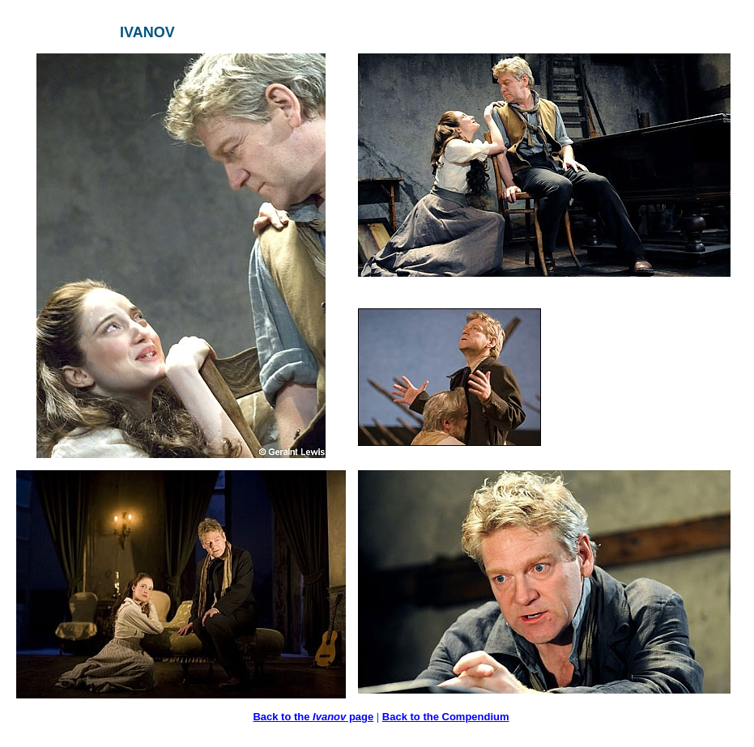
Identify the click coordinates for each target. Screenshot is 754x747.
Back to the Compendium (445, 717)
